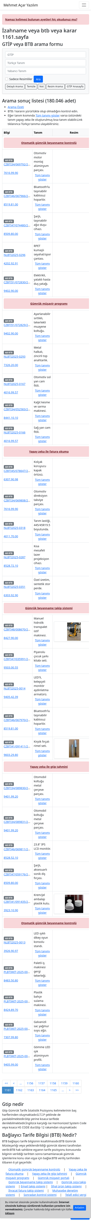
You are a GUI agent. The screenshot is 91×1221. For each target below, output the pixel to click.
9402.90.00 (11, 291)
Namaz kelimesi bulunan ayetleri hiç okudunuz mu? (41, 19)
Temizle (31, 86)
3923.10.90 (11, 910)
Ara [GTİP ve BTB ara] (38, 79)
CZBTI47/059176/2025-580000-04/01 (28, 874)
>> (77, 1090)
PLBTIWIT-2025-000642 (19, 1029)
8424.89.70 (11, 1010)
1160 (76, 1083)
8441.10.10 (11, 418)
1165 (53, 1090)
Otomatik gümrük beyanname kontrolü (49, 143)
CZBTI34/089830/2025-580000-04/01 (28, 788)
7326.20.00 (11, 365)
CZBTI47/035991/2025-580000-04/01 (28, 659)
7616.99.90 (11, 173)
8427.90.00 (11, 638)
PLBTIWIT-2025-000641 (19, 1056)
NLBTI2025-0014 (14, 688)
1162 (19, 1090)
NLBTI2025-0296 (14, 255)
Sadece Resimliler (20, 79)
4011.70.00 (11, 536)
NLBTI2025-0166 (14, 432)
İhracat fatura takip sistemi (26, 1190)
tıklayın (9, 1213)
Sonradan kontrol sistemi (40, 1195)
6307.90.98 (11, 479)
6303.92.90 (11, 595)
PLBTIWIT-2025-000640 (19, 1001)
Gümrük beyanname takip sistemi (49, 608)
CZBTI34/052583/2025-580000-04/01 (28, 409)
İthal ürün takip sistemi (66, 1186)
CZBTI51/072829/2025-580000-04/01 (28, 325)
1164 (42, 1090)
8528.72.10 (11, 566)
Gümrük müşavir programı (48, 304)
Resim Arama (55, 86)
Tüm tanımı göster (47, 115)
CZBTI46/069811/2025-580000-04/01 (28, 849)
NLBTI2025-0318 (14, 528)
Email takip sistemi (33, 1186)
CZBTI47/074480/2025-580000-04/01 (28, 225)
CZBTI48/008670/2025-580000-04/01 (28, 629)
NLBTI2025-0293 (14, 356)
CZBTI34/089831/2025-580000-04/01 (28, 822)
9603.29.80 (11, 755)
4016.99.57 (11, 392)
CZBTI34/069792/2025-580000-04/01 (28, 164)
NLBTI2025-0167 (14, 384)
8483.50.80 (11, 980)
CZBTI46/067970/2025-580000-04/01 (28, 720)
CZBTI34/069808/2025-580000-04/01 (28, 500)
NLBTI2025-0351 (14, 587)
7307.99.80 (11, 1037)
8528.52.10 (11, 858)
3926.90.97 (11, 951)
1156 (30, 1083)
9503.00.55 (11, 667)
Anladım (79, 1207)
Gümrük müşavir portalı (53, 1178)
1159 (64, 1083)
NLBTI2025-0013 (14, 942)
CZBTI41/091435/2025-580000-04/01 (28, 902)
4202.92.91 (11, 263)
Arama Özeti (16, 107)
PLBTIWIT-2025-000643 (19, 972)
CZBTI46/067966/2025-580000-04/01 (28, 196)
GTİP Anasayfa (75, 86)
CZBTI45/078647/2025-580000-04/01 (28, 471)
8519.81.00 (11, 204)
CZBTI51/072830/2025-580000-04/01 (28, 282)
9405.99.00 (11, 1064)
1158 (53, 1083)
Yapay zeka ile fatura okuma (49, 451)
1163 (30, 1090)
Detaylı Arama (15, 86)
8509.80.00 (11, 234)
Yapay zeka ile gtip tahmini (49, 767)
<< (6, 1083)
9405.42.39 (11, 697)
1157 (41, 1083)
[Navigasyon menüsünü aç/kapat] (84, 4)
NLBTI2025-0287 (14, 557)
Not (41, 86)
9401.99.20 (11, 796)
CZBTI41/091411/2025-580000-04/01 (28, 746)
